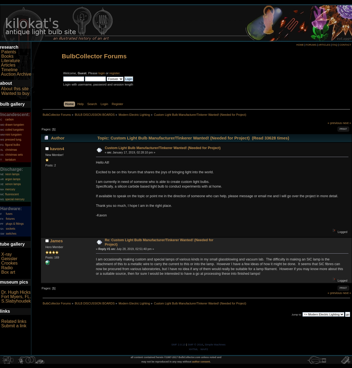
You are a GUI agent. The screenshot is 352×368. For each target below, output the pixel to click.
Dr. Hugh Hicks (16, 292)
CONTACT (345, 44)
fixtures (10, 218)
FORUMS (311, 44)
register (114, 73)
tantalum (10, 159)
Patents (8, 52)
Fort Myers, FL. (16, 296)
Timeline (9, 69)
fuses (9, 213)
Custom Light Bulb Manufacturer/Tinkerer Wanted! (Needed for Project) (163, 148)
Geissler (9, 258)
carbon (9, 119)
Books (7, 56)
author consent (201, 361)
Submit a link (13, 325)
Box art (8, 272)
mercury (10, 189)
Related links (13, 321)
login (101, 73)
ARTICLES (324, 44)
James (56, 240)
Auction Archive (16, 74)
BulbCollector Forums (94, 56)
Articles (8, 65)
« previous (335, 123)
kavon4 (57, 148)
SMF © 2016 (195, 344)
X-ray (6, 254)
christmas (11, 149)
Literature (10, 60)
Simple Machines (215, 344)
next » (347, 123)
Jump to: (297, 314)
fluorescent (12, 194)
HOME (300, 44)
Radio (7, 267)
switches (11, 233)
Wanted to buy (15, 93)
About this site (15, 88)
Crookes (9, 263)
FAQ (334, 44)
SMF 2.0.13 (178, 344)
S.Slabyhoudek (16, 301)
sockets (10, 228)
